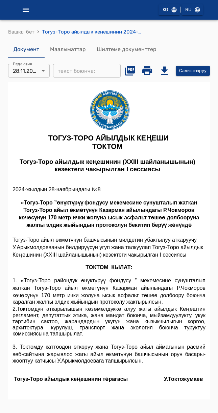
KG (169, 10)
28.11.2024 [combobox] (26, 71)
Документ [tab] (26, 49)
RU (192, 10)
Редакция (22, 64)
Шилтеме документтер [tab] (126, 49)
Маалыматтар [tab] (68, 49)
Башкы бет (21, 32)
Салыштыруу (193, 71)
